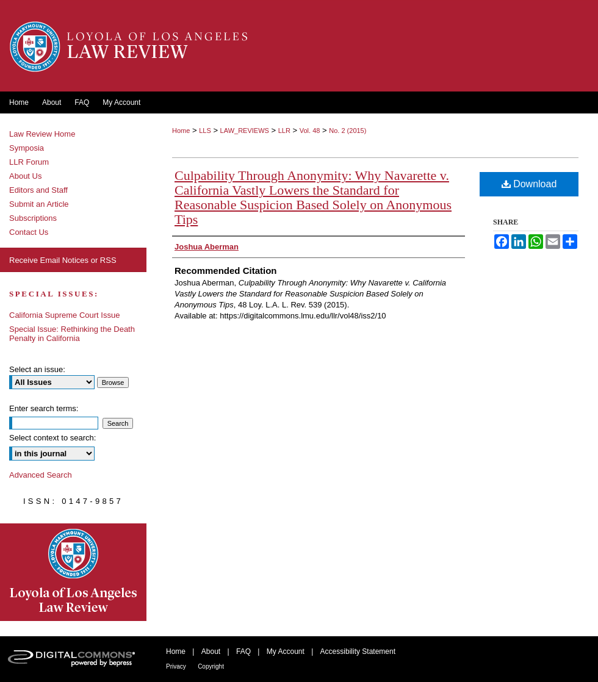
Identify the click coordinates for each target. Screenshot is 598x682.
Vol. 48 (310, 130)
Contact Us (28, 232)
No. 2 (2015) (347, 130)
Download (529, 184)
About (210, 651)
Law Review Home (42, 133)
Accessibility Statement (357, 651)
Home (181, 130)
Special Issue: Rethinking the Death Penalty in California (72, 334)
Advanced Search (40, 474)
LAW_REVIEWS (244, 130)
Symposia (26, 148)
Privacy (176, 666)
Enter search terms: (43, 408)
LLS (205, 130)
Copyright (211, 666)
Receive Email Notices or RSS (63, 260)
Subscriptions (33, 218)
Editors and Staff (38, 190)
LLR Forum (29, 162)
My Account (285, 651)
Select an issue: (37, 369)
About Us (25, 176)
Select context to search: (52, 437)
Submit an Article (39, 204)
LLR (284, 130)
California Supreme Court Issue (64, 315)
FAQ (243, 651)
